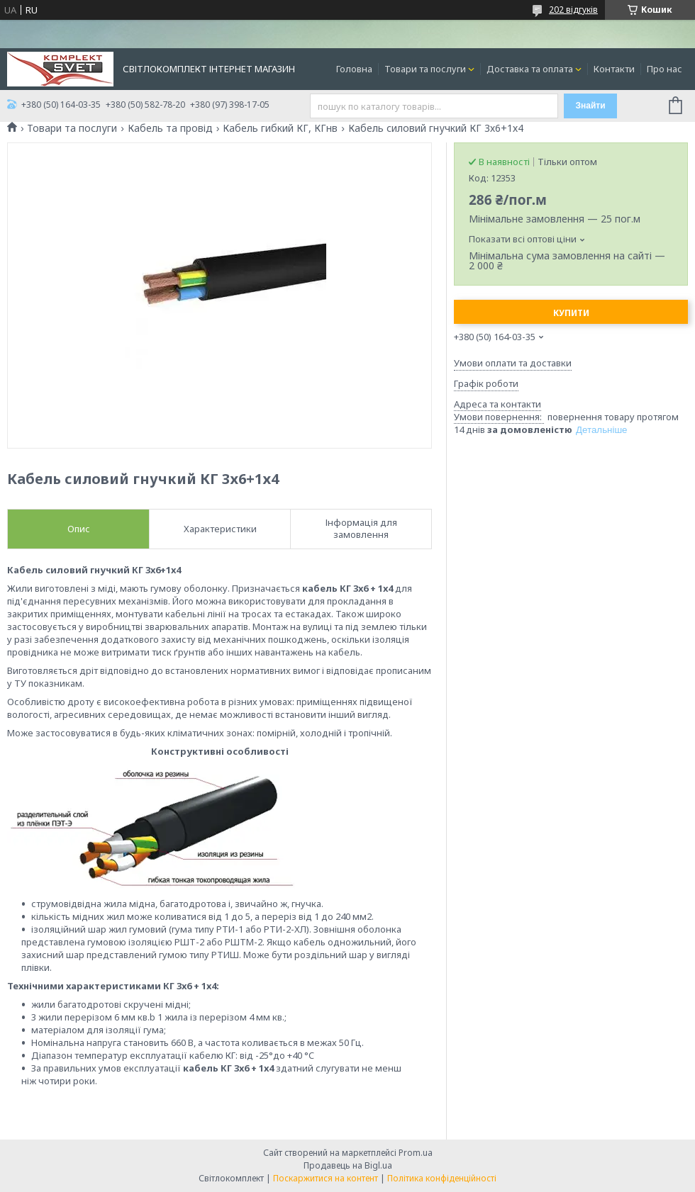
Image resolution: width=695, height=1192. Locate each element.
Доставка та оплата (529, 68)
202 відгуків (573, 10)
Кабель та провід (170, 128)
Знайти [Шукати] (590, 106)
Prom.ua (416, 1153)
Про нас (664, 68)
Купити (571, 313)
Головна (354, 68)
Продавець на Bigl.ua (348, 1165)
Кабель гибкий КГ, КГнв (280, 128)
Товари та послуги (425, 68)
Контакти (614, 68)
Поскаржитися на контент (325, 1178)
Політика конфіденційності (441, 1178)
